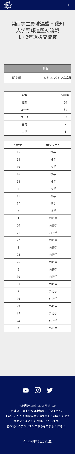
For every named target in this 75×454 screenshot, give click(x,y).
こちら (39, 426)
